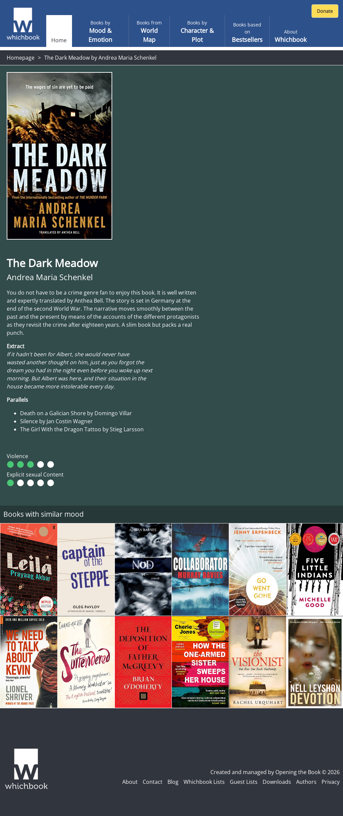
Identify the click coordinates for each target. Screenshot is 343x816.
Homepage (21, 57)
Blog (173, 782)
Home (59, 40)
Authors (306, 782)
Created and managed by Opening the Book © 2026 (275, 772)
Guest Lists (244, 782)
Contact (152, 782)
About (130, 782)
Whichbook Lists (204, 782)
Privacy (331, 782)
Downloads (277, 782)
